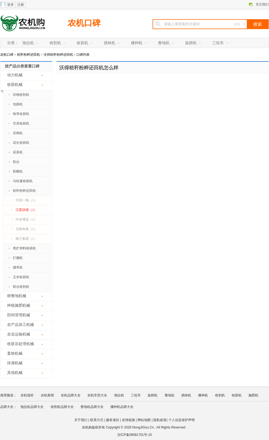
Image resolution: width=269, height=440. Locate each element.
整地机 (164, 43)
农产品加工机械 (20, 325)
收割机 (55, 43)
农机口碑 (84, 22)
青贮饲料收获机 (24, 248)
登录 (10, 5)
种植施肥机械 (18, 305)
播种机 (136, 43)
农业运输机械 (18, 334)
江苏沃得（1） (26, 210)
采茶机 (18, 152)
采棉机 (18, 133)
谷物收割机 (21, 95)
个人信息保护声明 (181, 420)
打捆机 (18, 258)
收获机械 (11, 86)
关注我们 (262, 4)
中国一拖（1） (26, 200)
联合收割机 (21, 287)
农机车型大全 (97, 395)
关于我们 (80, 420)
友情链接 (128, 420)
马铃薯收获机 (23, 181)
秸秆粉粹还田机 (28, 55)
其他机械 (14, 373)
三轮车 (218, 43)
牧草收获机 (21, 114)
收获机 (82, 43)
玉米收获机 (21, 277)
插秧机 (109, 43)
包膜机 (18, 104)
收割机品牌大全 (62, 407)
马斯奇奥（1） (26, 229)
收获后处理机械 (20, 344)
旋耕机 (191, 43)
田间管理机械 (18, 315)
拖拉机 (28, 43)
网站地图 (144, 420)
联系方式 (96, 420)
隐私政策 (160, 420)
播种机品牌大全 (121, 407)
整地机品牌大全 (92, 407)
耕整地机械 (16, 296)
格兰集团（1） (26, 239)
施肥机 (253, 395)
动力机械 (14, 75)
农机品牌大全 (71, 395)
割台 (16, 162)
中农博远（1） (26, 219)
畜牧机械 (14, 353)
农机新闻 (47, 395)
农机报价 (27, 395)
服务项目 (112, 420)
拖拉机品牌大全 (32, 407)
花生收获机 (21, 143)
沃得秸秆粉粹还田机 (58, 55)
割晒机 (18, 171)
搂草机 (18, 267)
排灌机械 (14, 363)
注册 (20, 5)
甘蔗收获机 (21, 123)
